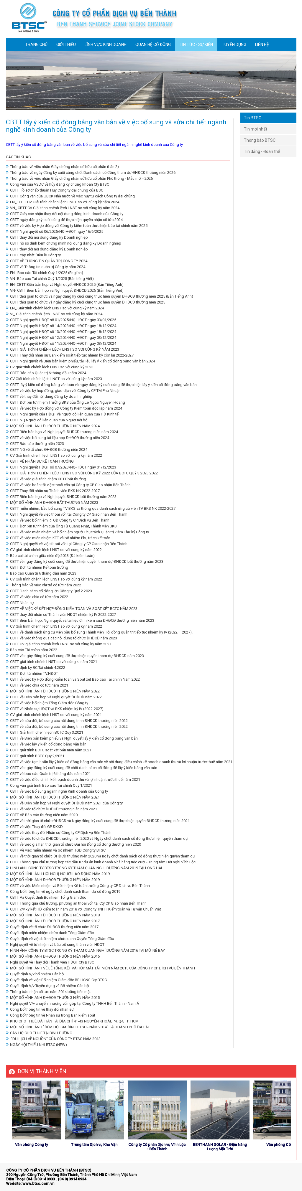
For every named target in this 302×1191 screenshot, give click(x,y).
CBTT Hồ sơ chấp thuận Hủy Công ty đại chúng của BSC (54, 190)
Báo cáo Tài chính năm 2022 (31, 650)
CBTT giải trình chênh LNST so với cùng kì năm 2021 (51, 661)
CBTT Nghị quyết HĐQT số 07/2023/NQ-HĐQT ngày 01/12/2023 (61, 467)
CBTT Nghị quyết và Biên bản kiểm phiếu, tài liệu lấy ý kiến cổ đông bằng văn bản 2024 (80, 361)
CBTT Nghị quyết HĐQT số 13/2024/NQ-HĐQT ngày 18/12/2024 (61, 331)
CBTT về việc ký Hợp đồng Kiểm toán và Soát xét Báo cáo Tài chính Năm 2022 (73, 679)
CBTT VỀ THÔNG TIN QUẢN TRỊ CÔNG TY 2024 (46, 261)
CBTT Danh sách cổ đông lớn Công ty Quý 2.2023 (49, 591)
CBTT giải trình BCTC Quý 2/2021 (35, 756)
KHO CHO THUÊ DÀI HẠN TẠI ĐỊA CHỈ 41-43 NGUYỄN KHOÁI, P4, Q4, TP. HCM (72, 1021)
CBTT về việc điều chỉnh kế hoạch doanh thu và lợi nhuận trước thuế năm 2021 (73, 779)
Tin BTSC (252, 118)
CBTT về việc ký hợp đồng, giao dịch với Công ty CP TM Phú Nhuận (63, 390)
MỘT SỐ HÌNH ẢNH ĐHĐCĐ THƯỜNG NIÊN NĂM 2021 (53, 797)
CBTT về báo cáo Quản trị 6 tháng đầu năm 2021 (48, 773)
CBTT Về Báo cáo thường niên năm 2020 (42, 815)
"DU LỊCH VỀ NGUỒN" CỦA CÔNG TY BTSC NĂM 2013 (53, 1039)
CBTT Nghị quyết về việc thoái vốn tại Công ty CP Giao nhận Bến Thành (66, 514)
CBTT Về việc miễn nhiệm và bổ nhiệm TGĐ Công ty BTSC (56, 850)
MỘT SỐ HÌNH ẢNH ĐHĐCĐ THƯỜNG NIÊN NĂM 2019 (53, 879)
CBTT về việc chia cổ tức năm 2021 (37, 685)
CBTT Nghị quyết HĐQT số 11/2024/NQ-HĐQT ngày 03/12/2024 (61, 343)
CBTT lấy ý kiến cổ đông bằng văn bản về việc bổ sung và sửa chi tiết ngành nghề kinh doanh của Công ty (94, 144)
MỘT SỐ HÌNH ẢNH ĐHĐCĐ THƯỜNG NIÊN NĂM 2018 (53, 915)
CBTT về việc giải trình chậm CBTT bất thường (46, 479)
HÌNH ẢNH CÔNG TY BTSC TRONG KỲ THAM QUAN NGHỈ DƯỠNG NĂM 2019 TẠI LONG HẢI (84, 868)
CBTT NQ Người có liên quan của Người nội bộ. (47, 420)
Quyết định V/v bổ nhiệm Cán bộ (35, 974)
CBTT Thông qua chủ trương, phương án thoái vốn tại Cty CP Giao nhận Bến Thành (76, 903)
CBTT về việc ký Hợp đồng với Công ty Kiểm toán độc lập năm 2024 (64, 408)
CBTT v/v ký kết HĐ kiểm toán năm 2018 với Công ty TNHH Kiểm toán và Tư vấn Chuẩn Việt (83, 909)
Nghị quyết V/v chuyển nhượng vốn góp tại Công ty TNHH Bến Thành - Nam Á (72, 1003)
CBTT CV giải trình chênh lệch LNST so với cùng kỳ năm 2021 (58, 644)
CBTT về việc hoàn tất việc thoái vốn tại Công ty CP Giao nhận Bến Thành (68, 485)
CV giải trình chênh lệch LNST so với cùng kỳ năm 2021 (54, 714)
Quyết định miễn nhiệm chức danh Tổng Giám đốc (50, 933)
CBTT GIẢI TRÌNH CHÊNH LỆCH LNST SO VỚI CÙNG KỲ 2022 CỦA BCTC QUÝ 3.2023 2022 (82, 473)
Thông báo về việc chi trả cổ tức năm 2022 (43, 585)
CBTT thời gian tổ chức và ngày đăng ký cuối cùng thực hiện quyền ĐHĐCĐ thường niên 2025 (85, 302)
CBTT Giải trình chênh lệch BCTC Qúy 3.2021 (44, 732)
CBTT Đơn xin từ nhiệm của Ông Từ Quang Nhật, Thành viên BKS (61, 526)
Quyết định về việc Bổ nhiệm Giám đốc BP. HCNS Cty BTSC (56, 980)
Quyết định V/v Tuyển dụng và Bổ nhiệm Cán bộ (47, 986)
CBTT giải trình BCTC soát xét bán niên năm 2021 (48, 750)
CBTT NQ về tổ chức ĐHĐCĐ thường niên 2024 (46, 449)
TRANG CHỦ (36, 44)
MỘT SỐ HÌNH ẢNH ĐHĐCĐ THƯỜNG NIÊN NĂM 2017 (53, 921)
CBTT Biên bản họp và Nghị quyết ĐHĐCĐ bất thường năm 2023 (61, 496)
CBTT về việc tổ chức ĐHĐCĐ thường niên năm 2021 (51, 809)
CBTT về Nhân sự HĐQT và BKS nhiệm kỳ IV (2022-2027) (55, 709)
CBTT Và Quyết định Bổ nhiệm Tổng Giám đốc (46, 897)
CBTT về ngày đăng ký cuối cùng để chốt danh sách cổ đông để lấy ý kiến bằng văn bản (81, 768)
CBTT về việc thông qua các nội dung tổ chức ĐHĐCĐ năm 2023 (61, 638)
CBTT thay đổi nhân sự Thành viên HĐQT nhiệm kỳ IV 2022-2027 (61, 614)
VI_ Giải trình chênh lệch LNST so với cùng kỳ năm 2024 (54, 314)
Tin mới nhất (255, 129)
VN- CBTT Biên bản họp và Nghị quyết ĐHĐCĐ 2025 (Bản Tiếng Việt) (65, 290)
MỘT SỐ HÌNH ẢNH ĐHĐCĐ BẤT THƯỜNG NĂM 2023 (52, 502)
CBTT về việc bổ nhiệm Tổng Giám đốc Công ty (47, 703)
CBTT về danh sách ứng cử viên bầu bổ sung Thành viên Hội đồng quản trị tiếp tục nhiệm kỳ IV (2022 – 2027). (99, 632)
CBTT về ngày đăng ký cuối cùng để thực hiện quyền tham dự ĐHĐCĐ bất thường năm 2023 (84, 561)
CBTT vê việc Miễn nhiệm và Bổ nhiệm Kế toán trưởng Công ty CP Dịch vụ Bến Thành (78, 885)
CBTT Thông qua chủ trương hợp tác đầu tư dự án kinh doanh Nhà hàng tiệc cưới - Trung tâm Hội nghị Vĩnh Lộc (101, 862)
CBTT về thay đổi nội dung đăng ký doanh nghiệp (49, 396)
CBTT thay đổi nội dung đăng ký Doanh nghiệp (47, 237)
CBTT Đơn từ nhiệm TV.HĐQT (32, 673)
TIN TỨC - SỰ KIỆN (196, 44)
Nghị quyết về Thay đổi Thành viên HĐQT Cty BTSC (50, 962)
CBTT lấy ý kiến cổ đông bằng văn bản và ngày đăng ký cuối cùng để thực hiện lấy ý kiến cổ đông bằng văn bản (101, 384)
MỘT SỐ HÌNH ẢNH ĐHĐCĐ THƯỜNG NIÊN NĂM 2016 (53, 956)
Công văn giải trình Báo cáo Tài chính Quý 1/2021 (49, 785)
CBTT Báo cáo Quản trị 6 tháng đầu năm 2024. (46, 373)
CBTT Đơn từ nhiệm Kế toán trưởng (37, 567)
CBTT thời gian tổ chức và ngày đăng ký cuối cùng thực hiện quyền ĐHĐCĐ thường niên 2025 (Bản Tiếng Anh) (99, 296)
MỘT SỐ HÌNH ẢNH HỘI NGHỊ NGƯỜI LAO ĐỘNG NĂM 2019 (58, 874)
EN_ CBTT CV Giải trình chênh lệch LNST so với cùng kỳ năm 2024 (62, 202)
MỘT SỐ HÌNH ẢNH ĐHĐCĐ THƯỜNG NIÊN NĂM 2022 (53, 691)
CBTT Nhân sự (20, 603)
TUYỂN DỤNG (234, 44)
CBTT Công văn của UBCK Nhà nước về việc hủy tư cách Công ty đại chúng (70, 196)
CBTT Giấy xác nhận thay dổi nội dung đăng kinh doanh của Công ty (64, 214)
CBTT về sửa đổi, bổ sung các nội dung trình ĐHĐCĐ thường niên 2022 (67, 720)
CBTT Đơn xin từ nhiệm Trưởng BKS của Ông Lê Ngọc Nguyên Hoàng (65, 402)
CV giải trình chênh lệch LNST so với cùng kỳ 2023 (49, 367)
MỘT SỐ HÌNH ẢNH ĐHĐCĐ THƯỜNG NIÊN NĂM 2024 (53, 426)
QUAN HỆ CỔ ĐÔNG (153, 44)
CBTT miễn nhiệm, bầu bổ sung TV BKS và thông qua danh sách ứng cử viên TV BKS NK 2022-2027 (90, 508)
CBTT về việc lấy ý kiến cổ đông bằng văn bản (46, 744)
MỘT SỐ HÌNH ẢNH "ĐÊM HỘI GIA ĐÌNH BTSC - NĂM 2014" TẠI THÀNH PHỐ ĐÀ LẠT (78, 1027)
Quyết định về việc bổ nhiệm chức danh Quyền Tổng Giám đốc (60, 938)
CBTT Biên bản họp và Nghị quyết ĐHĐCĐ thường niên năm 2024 (62, 432)
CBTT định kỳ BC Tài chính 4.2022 (35, 667)
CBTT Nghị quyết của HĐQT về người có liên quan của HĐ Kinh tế (62, 414)
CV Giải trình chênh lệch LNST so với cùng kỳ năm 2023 (54, 379)
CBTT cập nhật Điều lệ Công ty (33, 255)
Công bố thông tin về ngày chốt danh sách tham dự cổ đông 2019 (63, 891)
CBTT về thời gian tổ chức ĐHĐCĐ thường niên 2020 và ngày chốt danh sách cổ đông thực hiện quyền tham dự (100, 856)
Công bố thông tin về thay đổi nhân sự (40, 1009)
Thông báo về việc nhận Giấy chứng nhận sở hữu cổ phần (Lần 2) (62, 166)
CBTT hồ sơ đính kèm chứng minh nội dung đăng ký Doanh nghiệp (63, 243)
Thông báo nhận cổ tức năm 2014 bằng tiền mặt (48, 991)
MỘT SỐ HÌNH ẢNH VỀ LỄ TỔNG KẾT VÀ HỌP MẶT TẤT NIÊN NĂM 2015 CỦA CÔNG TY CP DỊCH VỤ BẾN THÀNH (100, 968)
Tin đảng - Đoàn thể (262, 151)
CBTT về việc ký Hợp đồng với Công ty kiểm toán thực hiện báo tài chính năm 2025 (76, 225)
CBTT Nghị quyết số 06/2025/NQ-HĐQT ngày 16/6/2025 (54, 231)
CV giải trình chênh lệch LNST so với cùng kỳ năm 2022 (54, 549)
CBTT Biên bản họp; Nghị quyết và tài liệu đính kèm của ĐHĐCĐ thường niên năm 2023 (80, 620)
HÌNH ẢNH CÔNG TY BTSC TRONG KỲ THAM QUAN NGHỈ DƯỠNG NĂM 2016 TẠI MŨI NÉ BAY (85, 950)
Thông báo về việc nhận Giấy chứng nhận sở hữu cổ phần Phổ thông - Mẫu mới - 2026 (79, 178)
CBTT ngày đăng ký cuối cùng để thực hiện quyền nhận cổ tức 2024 (64, 219)
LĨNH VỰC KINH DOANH (106, 44)
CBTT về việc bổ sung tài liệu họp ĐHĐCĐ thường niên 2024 (57, 438)
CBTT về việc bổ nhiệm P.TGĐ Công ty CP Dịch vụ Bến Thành (57, 520)
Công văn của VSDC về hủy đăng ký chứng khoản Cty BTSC (57, 184)
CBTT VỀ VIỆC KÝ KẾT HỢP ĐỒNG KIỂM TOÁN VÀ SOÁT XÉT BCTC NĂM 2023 (71, 608)
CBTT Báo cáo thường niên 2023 (35, 443)
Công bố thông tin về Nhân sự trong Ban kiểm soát (50, 1015)
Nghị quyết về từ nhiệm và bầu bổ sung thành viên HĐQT (55, 944)
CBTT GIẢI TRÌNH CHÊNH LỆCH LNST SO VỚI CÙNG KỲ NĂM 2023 (62, 349)
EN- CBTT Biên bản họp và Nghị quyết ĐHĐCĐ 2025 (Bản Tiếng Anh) (65, 284)
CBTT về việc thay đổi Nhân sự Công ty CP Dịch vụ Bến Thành (58, 832)
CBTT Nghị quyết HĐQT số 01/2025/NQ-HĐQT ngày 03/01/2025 (61, 320)
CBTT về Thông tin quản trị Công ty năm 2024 (45, 267)
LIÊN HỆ (262, 44)
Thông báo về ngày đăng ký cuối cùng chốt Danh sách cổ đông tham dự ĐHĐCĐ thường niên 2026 (90, 172)
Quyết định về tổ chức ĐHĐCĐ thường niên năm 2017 (52, 927)
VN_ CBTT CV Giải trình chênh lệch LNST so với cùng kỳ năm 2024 (62, 208)
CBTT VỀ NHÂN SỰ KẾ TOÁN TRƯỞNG (40, 461)
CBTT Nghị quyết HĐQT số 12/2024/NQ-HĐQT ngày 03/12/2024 (61, 337)
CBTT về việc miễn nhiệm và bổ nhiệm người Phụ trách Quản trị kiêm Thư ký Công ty (77, 532)
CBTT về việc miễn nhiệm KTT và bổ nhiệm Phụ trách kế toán (58, 538)
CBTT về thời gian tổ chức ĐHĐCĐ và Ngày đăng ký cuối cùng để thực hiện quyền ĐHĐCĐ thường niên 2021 (98, 821)
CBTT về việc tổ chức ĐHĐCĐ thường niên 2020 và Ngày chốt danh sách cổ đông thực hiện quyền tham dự (97, 838)
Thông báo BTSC (259, 140)
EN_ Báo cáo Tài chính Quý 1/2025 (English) (44, 272)
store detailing (283, 1176)
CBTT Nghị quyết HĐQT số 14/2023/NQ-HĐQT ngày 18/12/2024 (61, 326)
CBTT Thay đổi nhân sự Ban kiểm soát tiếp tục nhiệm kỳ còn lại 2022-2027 (70, 355)
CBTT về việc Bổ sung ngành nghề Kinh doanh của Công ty (57, 791)
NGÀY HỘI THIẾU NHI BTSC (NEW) (36, 1044)
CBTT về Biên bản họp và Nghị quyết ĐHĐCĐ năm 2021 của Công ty (64, 803)
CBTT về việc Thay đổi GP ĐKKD (34, 826)
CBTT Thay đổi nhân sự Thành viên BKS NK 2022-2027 (53, 491)
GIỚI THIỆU (66, 44)
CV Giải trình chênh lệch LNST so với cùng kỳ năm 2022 (54, 455)
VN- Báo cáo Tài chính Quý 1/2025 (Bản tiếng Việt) (50, 278)
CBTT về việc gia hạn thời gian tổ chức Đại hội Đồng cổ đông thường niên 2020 (73, 844)
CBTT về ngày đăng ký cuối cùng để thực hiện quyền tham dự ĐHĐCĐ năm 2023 (75, 656)
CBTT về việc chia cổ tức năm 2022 (37, 597)
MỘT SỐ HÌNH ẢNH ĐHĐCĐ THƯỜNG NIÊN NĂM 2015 (53, 997)
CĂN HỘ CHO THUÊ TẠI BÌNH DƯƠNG (39, 1033)
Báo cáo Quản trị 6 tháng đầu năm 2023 (41, 573)
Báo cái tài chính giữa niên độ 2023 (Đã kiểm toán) (50, 555)
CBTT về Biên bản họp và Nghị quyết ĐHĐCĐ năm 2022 (54, 697)
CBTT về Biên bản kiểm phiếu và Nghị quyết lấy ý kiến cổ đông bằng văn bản (72, 738)
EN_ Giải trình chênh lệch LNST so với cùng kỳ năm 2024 (55, 308)
